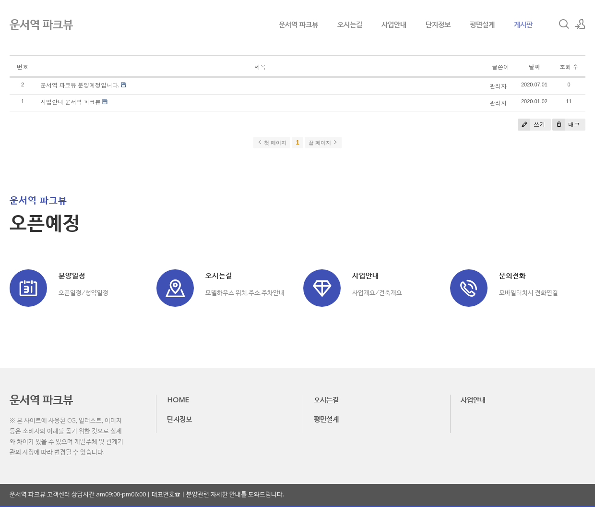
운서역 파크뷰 (298, 24)
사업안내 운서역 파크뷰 (70, 102)
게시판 (523, 24)
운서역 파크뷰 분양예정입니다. (79, 85)
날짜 (534, 67)
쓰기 (531, 125)
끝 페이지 (323, 142)
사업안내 (393, 24)
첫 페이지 (271, 142)
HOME (178, 399)
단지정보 (438, 24)
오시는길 (349, 24)
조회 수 (568, 67)
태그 (566, 125)
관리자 (498, 86)
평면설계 (482, 24)
